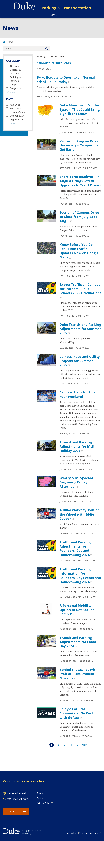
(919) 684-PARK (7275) (18, 799)
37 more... (11, 123)
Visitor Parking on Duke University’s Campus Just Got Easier (80, 145)
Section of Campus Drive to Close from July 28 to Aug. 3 (79, 216)
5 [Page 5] (77, 744)
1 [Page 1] (51, 744)
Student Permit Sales (54, 63)
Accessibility (72, 833)
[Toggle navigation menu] (52, 15)
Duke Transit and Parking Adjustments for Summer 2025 (80, 328)
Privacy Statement (90, 833)
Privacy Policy (43, 803)
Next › (85, 744)
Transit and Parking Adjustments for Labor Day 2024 (78, 641)
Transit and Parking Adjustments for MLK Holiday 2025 (77, 446)
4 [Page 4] (71, 744)
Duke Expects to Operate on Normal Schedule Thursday (66, 79)
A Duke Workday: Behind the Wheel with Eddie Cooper (80, 514)
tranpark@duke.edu (17, 793)
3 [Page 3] (64, 744)
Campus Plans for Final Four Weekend (78, 394)
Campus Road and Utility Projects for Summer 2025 (80, 360)
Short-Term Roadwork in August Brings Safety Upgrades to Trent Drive (80, 180)
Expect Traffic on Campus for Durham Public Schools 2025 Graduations (80, 288)
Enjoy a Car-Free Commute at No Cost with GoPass (76, 713)
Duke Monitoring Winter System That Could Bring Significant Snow (80, 109)
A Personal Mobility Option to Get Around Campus (77, 609)
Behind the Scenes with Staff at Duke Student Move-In (79, 673)
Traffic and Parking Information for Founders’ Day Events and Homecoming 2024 (80, 575)
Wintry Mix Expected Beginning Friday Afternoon (76, 482)
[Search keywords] (23, 48)
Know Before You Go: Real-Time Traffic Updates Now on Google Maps (79, 250)
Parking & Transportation (24, 781)
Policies (40, 798)
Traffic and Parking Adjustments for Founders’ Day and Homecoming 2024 (75, 548)
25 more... (12, 92)
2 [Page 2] (58, 744)
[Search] (46, 48)
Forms (40, 793)
